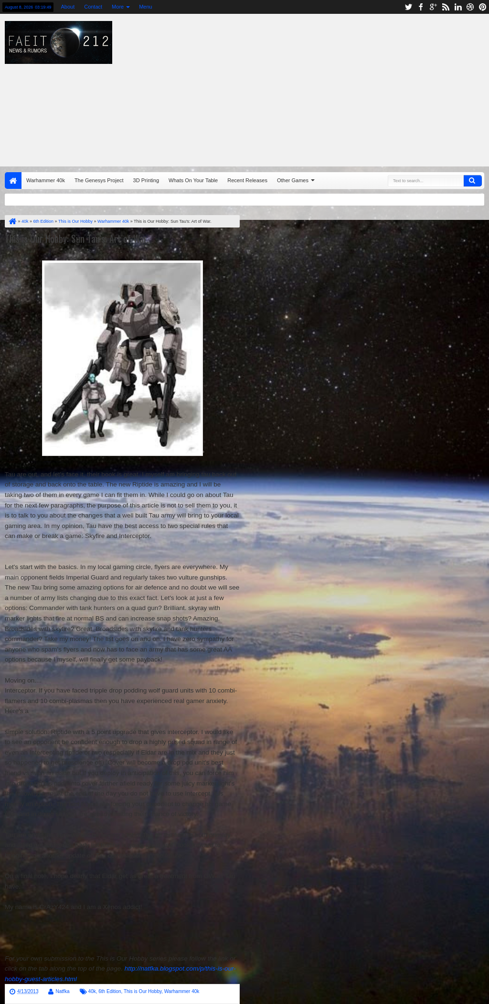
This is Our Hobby (142, 991)
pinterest (483, 7)
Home (13, 180)
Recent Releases (247, 180)
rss (445, 7)
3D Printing (146, 180)
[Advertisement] (313, 88)
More (118, 7)
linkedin (458, 7)
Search (473, 180)
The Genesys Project (99, 180)
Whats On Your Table (193, 180)
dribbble (470, 7)
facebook (421, 7)
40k (92, 991)
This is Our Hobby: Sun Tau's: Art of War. (77, 238)
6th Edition (109, 991)
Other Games (292, 180)
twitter (408, 7)
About (67, 7)
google (433, 7)
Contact (93, 7)
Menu (145, 7)
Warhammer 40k (45, 180)
